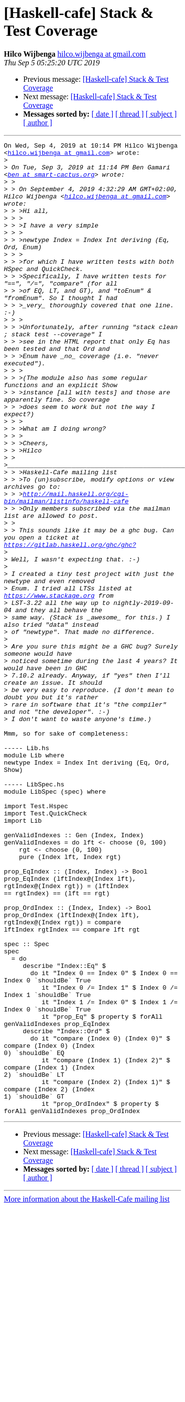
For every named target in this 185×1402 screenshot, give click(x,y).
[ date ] (102, 114)
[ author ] (37, 123)
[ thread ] (129, 114)
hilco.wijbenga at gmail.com (102, 54)
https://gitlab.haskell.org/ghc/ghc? (70, 625)
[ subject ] (161, 114)
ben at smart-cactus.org (51, 181)
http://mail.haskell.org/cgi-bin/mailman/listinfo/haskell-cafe (66, 569)
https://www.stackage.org (49, 686)
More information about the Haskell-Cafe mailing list (87, 1393)
